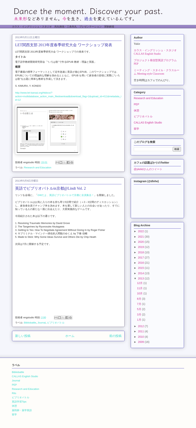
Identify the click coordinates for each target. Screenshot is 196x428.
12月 (140, 283)
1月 (139, 319)
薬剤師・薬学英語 (22, 410)
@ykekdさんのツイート (148, 169)
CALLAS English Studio (148, 122)
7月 (139, 303)
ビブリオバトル (56, 322)
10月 (140, 293)
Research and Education (37, 167)
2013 (141, 278)
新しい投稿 (22, 335)
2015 (141, 267)
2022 (141, 231)
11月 (140, 288)
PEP (136, 104)
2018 (141, 252)
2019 (141, 247)
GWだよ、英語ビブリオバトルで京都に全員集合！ (66, 195)
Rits (14, 393)
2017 (141, 257)
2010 (141, 336)
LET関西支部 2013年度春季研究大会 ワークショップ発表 (63, 45)
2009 (141, 341)
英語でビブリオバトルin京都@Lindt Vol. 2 (50, 188)
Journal (42, 322)
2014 (141, 273)
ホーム (69, 335)
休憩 (136, 110)
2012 (141, 326)
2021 (141, 236)
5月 (139, 309)
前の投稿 (115, 335)
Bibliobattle (30, 322)
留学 (136, 128)
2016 (141, 262)
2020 (141, 241)
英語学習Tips (19, 401)
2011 (141, 331)
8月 (139, 298)
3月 (139, 314)
